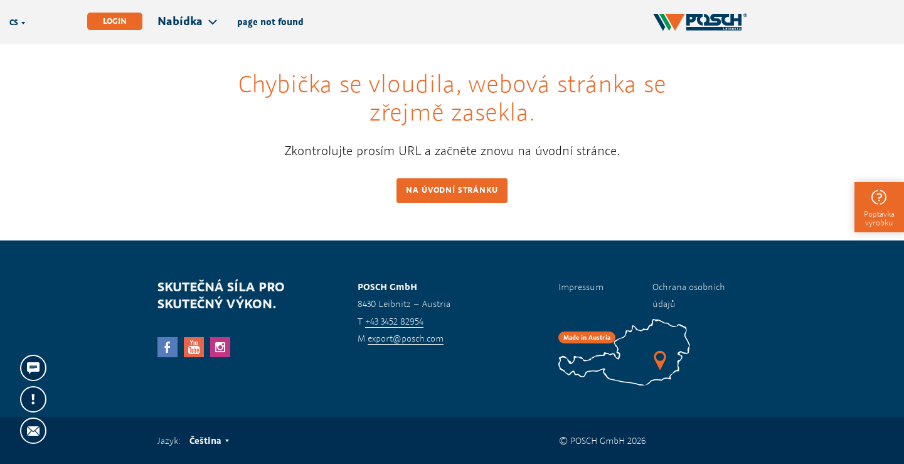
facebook (167, 347)
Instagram (220, 347)
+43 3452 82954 (394, 321)
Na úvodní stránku (452, 190)
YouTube (194, 347)
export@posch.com (406, 338)
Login (115, 21)
